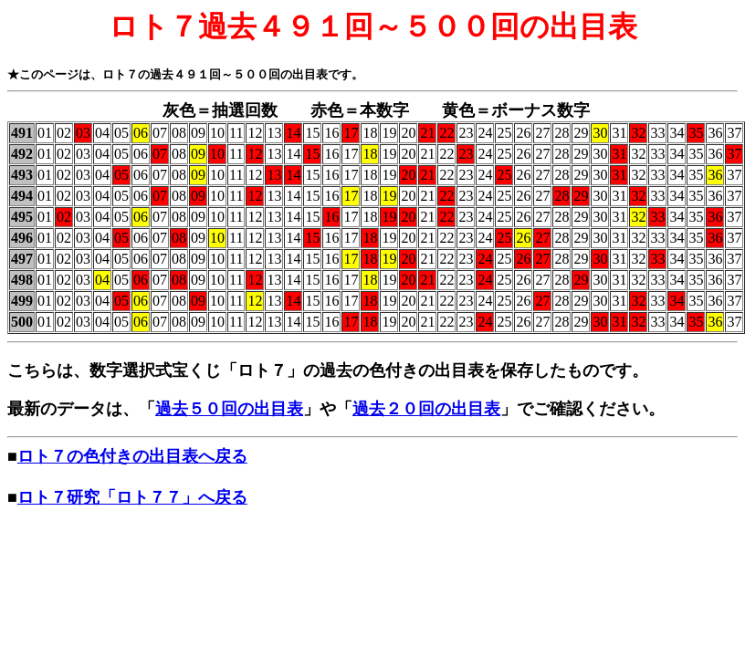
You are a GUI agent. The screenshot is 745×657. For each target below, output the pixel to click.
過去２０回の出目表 (426, 409)
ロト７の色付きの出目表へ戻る (132, 456)
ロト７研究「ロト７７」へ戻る (132, 497)
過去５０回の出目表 (229, 409)
